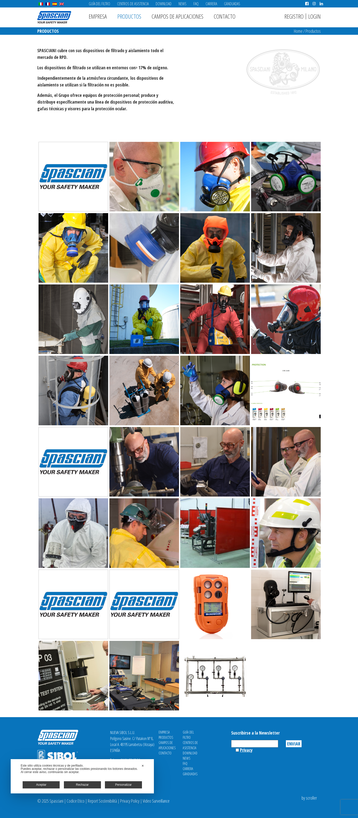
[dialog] (82, 776)
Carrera (211, 3)
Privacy (246, 750)
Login (314, 16)
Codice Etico (76, 801)
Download (164, 3)
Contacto (224, 16)
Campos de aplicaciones (177, 16)
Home (298, 31)
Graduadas (232, 3)
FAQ (196, 3)
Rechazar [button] (82, 784)
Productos (129, 16)
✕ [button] (142, 766)
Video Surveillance (156, 801)
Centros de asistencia (133, 3)
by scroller (309, 798)
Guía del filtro (99, 3)
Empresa (98, 16)
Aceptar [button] (41, 784)
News (182, 3)
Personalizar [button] (123, 784)
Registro (294, 16)
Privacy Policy (129, 801)
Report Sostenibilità (102, 801)
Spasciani (54, 17)
